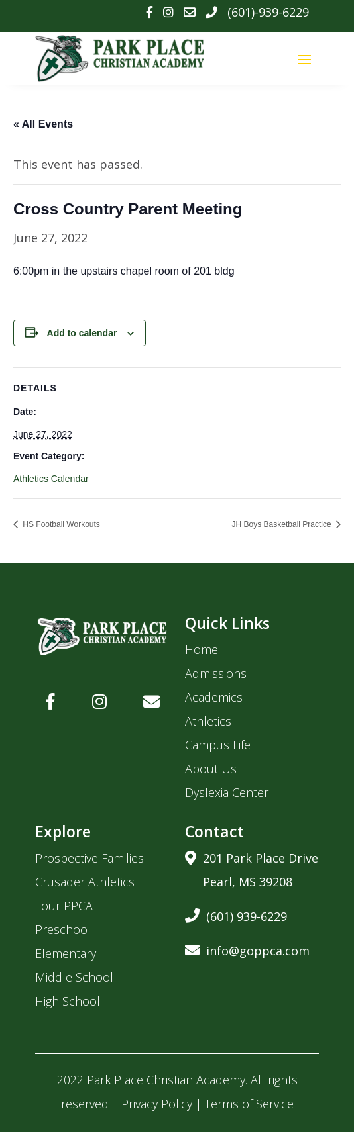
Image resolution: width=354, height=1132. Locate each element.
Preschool (63, 929)
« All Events (43, 124)
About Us (211, 769)
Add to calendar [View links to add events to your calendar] (82, 333)
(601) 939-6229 (236, 914)
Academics (214, 697)
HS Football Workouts (60, 524)
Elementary (65, 953)
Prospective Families (89, 858)
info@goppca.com (247, 948)
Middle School (74, 977)
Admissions (216, 673)
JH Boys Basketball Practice (282, 524)
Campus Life (218, 745)
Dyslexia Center (226, 792)
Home (201, 649)
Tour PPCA (64, 906)
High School (67, 1001)
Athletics (208, 721)
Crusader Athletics (85, 882)
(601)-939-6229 (268, 12)
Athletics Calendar (51, 478)
